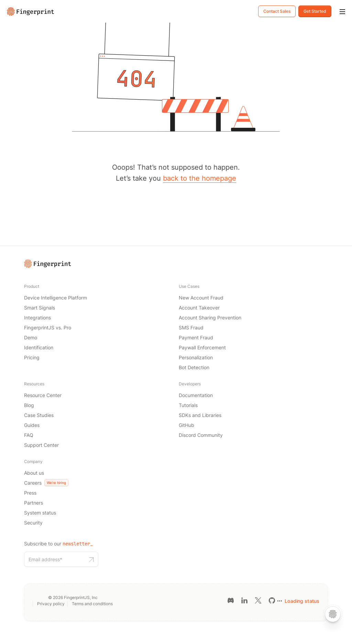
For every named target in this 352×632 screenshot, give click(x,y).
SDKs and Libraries (200, 415)
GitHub (186, 425)
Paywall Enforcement (202, 347)
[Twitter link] (258, 600)
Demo (30, 337)
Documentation (196, 395)
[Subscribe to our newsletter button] (91, 559)
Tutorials (188, 405)
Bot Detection (194, 367)
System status (40, 513)
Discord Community (201, 435)
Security (33, 523)
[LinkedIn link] (244, 600)
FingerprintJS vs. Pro (47, 327)
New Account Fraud (201, 298)
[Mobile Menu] (342, 12)
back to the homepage (199, 178)
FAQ (28, 435)
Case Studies (39, 415)
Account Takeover (199, 308)
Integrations (37, 317)
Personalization (196, 357)
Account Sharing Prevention (210, 317)
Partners (33, 503)
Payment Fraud (196, 337)
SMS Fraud (191, 327)
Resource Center (43, 395)
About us (34, 473)
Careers (46, 482)
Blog (29, 405)
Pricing (32, 357)
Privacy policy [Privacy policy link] (51, 603)
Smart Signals (39, 308)
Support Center (41, 445)
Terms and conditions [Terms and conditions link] (92, 603)
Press (30, 493)
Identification (38, 347)
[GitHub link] (271, 600)
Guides (32, 425)
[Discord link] (231, 600)
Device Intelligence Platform (55, 298)
